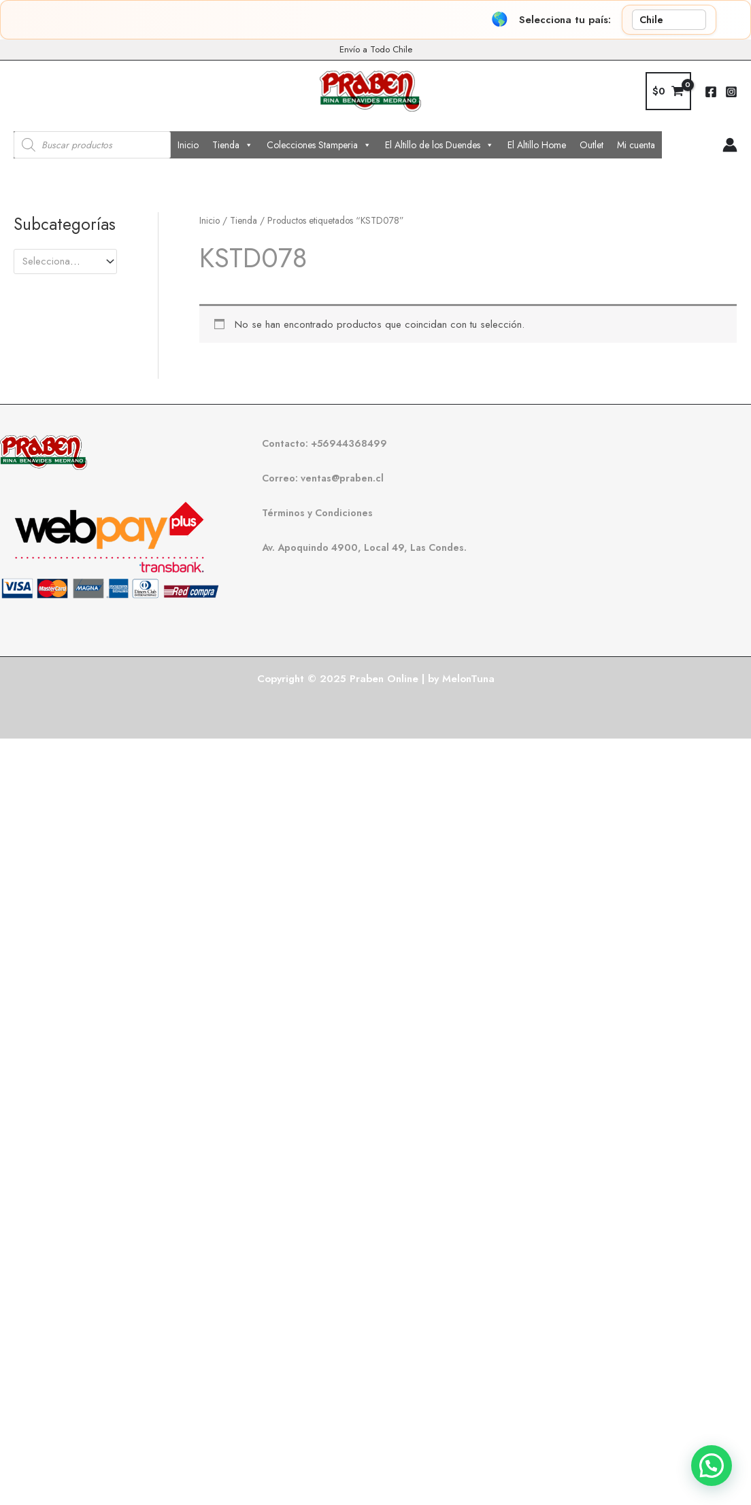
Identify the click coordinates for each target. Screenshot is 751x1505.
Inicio (188, 145)
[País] (669, 20)
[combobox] (65, 261)
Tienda (232, 144)
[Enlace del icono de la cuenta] (729, 144)
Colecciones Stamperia (319, 144)
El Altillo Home (536, 145)
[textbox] (59, 261)
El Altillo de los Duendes (439, 144)
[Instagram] (731, 92)
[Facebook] (711, 92)
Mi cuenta (636, 145)
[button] (711, 1465)
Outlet (591, 145)
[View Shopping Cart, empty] (668, 91)
